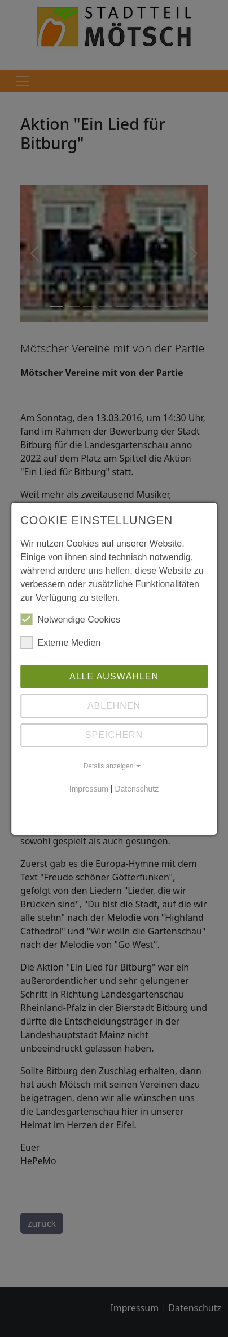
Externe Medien (60, 642)
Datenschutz (137, 788)
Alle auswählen (114, 676)
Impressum (88, 788)
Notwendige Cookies (70, 619)
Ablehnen (114, 705)
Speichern (114, 735)
